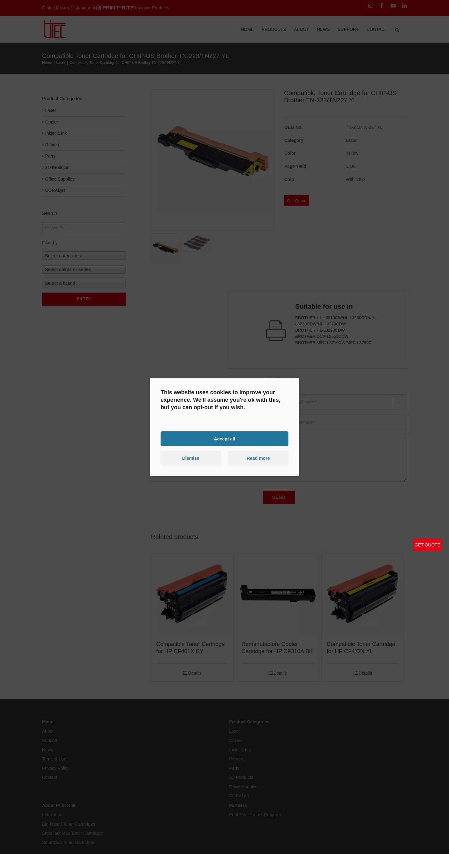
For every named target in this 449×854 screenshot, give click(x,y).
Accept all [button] (224, 438)
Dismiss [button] (190, 458)
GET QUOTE (427, 544)
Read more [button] (258, 458)
